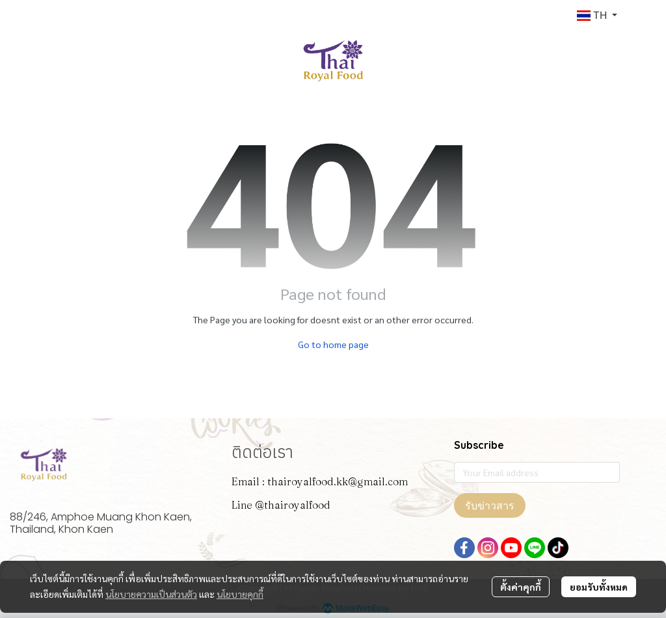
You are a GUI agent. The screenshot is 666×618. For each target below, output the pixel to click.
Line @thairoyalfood (281, 504)
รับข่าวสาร (489, 505)
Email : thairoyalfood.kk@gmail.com (320, 481)
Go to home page (333, 344)
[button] (597, 16)
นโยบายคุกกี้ (240, 594)
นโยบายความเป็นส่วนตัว (151, 594)
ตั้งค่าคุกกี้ (520, 587)
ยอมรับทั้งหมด (599, 587)
